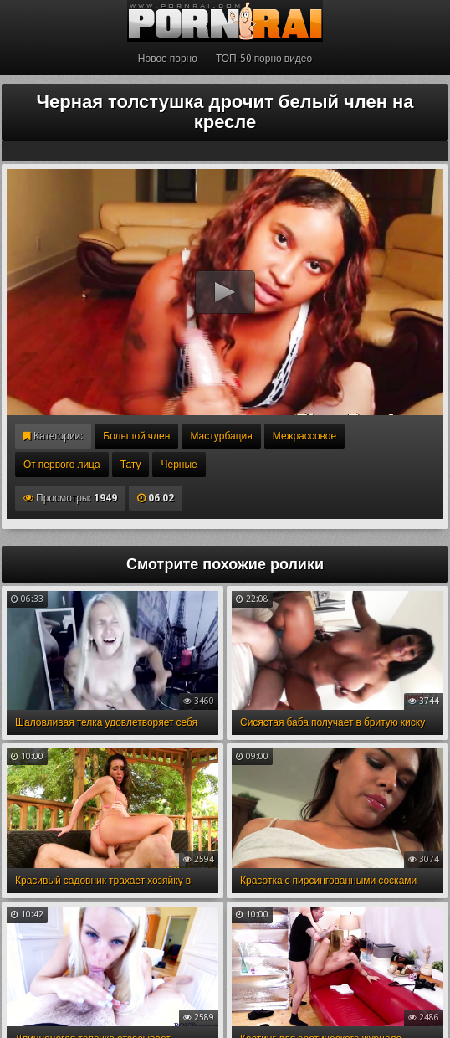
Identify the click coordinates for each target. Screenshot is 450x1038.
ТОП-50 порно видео (264, 58)
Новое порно (167, 58)
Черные (179, 464)
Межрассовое (304, 436)
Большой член (136, 436)
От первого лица (61, 464)
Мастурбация (221, 436)
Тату (130, 464)
